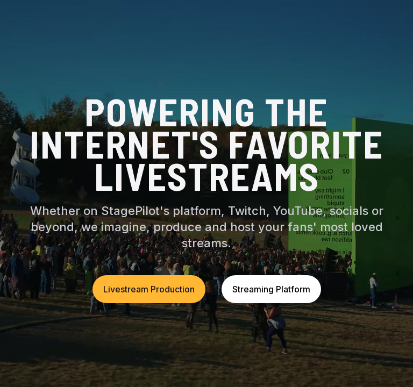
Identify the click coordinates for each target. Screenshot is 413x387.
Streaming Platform (271, 289)
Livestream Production (149, 289)
